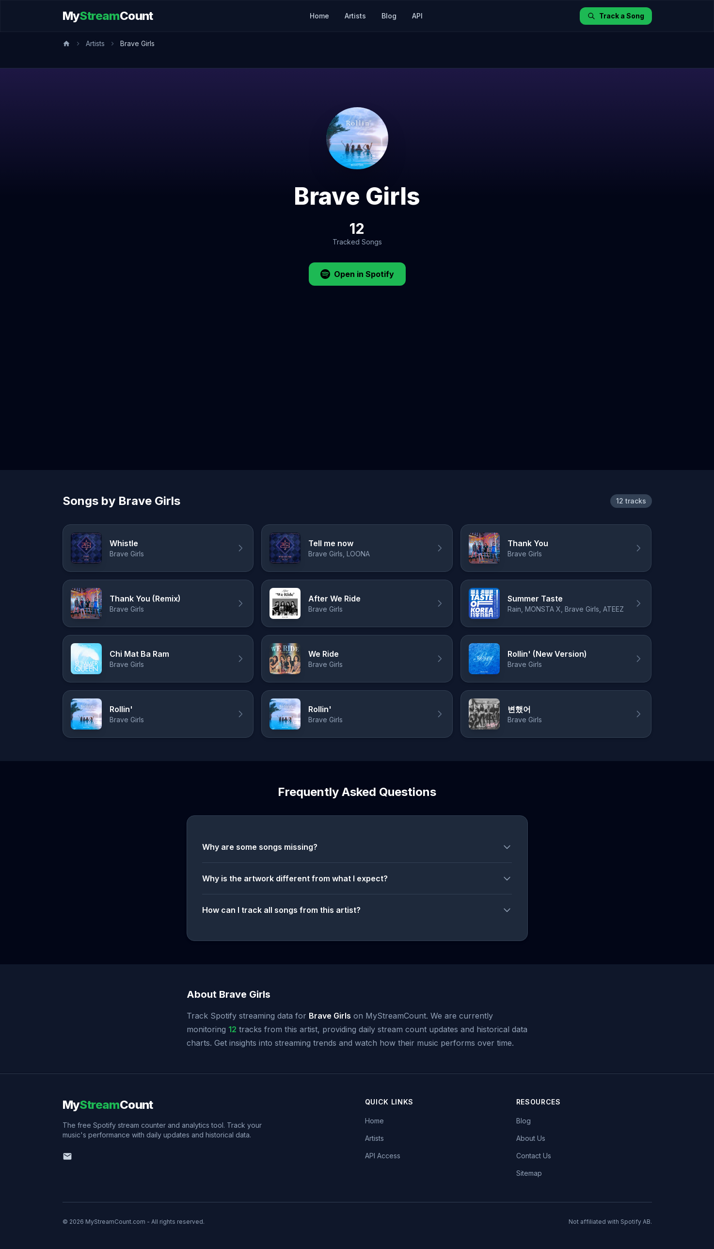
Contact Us (533, 1156)
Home (319, 16)
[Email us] (67, 1156)
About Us (530, 1138)
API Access (382, 1156)
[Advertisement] (357, 397)
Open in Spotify (357, 274)
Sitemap (529, 1173)
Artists (355, 16)
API (417, 16)
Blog (389, 16)
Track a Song (615, 16)
